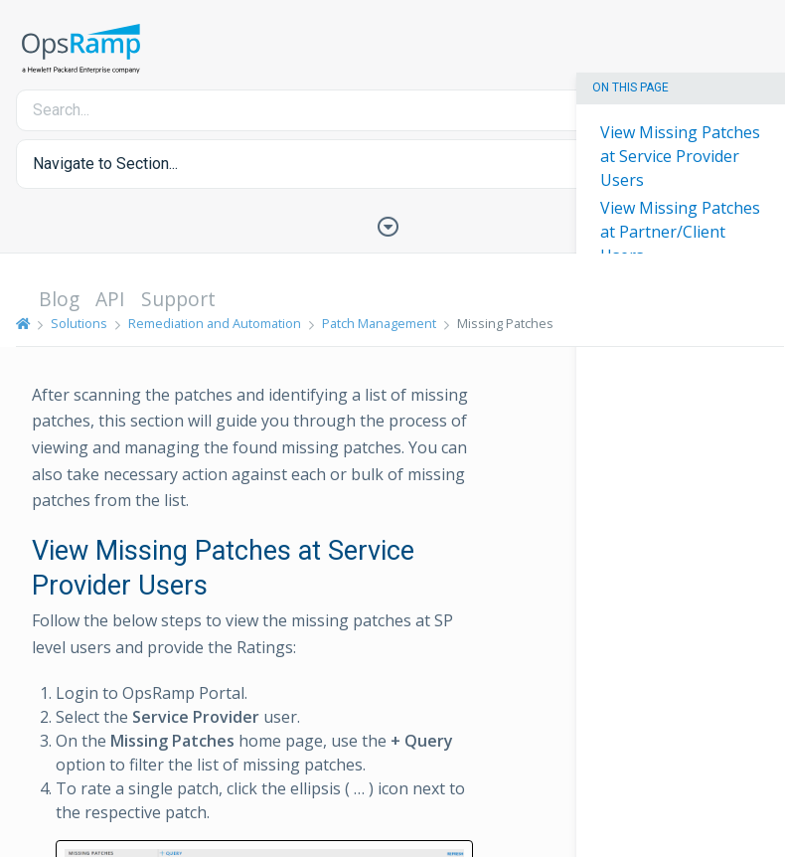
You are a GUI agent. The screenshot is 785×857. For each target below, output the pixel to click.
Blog (59, 298)
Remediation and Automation (214, 323)
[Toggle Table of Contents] (392, 225)
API (110, 298)
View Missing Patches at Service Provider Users (680, 156)
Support (178, 298)
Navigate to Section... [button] (105, 163)
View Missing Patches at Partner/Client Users (680, 231)
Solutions (79, 323)
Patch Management (379, 323)
